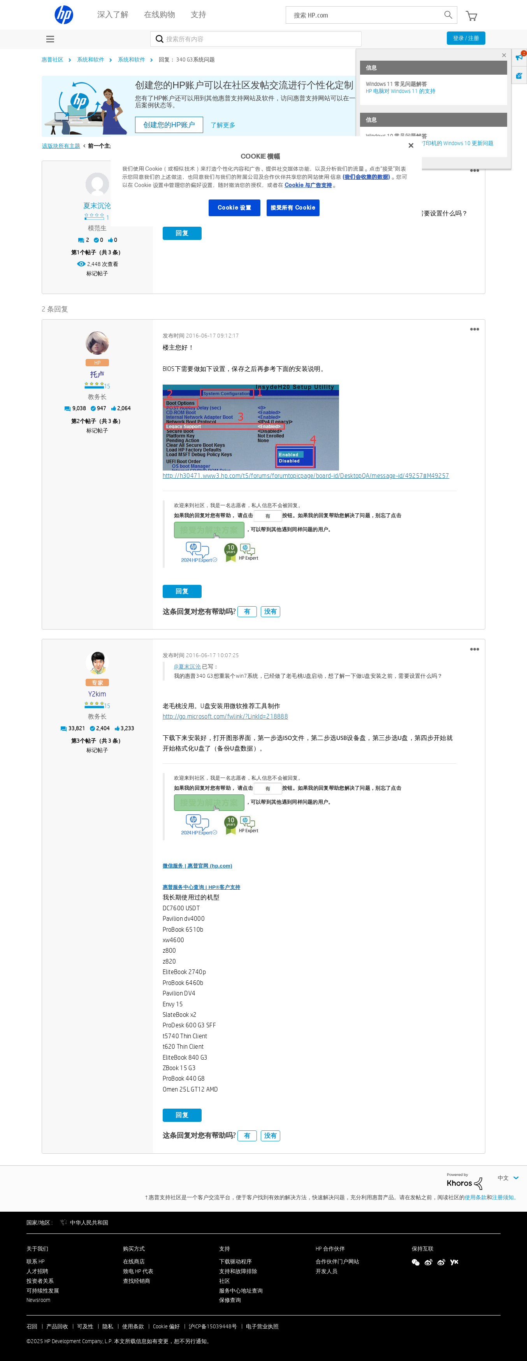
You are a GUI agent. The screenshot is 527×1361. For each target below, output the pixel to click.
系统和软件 (90, 59)
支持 (224, 1248)
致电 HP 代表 (138, 1271)
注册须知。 (505, 1197)
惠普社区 (52, 59)
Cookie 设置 (234, 207)
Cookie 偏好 (166, 1326)
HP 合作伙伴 (330, 1248)
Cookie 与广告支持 (308, 185)
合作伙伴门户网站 (337, 1261)
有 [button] (247, 611)
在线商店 (134, 1261)
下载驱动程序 (235, 1261)
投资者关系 (40, 1280)
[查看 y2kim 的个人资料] (97, 694)
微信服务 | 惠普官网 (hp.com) (197, 866)
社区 (224, 1280)
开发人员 (326, 1271)
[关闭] (411, 145)
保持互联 (423, 1248)
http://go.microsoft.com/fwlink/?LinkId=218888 (225, 716)
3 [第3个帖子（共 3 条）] (78, 740)
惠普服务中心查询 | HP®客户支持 (202, 887)
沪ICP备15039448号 (213, 1326)
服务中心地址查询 (241, 1290)
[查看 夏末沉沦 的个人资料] (97, 206)
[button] (474, 170)
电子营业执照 (262, 1326)
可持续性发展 (42, 1290)
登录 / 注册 (466, 38)
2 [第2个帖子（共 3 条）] (78, 421)
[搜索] (256, 39)
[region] (266, 181)
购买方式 (134, 1248)
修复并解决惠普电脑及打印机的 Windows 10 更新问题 (430, 143)
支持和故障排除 (238, 1271)
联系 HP (35, 1261)
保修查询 (230, 1299)
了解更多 (223, 125)
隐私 (107, 1326)
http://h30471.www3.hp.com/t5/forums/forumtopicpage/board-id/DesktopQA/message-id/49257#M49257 (306, 476)
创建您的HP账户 (169, 125)
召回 (31, 1326)
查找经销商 (136, 1280)
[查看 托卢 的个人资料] (97, 375)
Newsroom (38, 1299)
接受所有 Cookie (293, 207)
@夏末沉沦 (187, 666)
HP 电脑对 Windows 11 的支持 (401, 90)
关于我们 (37, 1248)
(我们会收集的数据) (366, 176)
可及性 (85, 1326)
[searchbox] (363, 15)
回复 (182, 233)
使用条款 (476, 1197)
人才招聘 (37, 1271)
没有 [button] (270, 611)
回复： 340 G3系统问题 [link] (187, 59)
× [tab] (504, 55)
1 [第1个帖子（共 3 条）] (78, 252)
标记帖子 (97, 273)
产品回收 (57, 1326)
